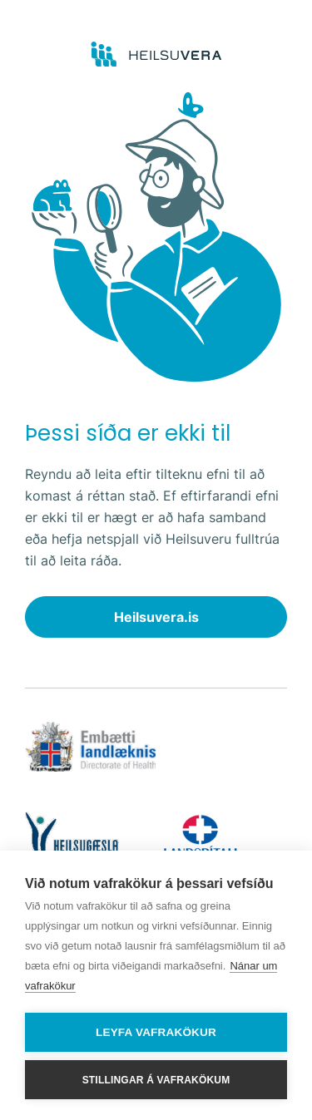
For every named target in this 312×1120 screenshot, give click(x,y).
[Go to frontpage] (156, 55)
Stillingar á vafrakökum (156, 1080)
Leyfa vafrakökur (156, 1032)
